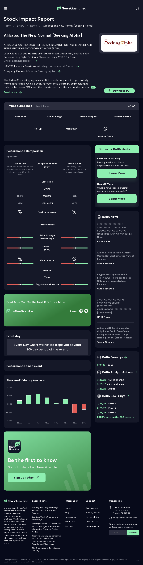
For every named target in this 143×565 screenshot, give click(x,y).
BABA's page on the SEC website (115, 417)
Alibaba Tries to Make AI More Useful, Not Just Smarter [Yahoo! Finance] (115, 255)
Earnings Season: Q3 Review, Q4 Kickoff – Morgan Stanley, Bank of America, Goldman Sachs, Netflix (46, 527)
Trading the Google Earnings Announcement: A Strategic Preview (45, 510)
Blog (67, 512)
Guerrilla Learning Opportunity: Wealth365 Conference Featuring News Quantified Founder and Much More (46, 540)
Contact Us (92, 521)
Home (7, 25)
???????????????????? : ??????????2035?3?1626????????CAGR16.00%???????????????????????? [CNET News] (115, 306)
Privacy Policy (93, 512)
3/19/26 (101, 364)
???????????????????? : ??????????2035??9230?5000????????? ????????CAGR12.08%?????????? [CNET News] (114, 231)
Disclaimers (92, 508)
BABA (20, 25)
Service (69, 525)
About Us (70, 521)
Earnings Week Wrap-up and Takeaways (45, 518)
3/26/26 (101, 379)
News (33, 25)
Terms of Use (92, 517)
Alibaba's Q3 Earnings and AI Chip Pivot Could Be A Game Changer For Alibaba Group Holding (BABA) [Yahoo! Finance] (115, 333)
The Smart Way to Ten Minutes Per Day (46, 549)
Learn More (117, 173)
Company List (93, 525)
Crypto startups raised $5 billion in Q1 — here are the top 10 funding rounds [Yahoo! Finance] (114, 279)
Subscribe (133, 532)
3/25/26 (101, 388)
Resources (70, 517)
